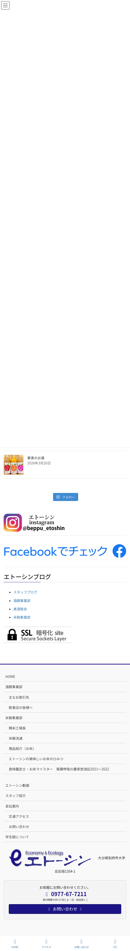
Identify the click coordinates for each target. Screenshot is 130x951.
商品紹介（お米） (22, 748)
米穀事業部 (21, 617)
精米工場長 (17, 728)
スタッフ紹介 (15, 795)
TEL (115, 944)
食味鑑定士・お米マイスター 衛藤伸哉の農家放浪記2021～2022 (59, 769)
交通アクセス (19, 816)
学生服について (17, 836)
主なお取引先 (19, 697)
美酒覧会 (20, 608)
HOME (10, 676)
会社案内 (12, 806)
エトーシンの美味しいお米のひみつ (36, 758)
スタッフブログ (25, 592)
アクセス (46, 944)
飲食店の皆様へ (21, 707)
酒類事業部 (21, 600)
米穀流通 (15, 738)
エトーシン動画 (17, 785)
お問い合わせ (19, 826)
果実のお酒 (35, 457)
